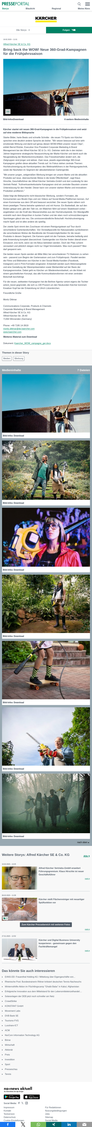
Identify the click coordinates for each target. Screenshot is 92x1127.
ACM (7, 1030)
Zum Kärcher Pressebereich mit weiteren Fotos (46, 924)
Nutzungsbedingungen (56, 1111)
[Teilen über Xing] (53, 1124)
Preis (7, 1055)
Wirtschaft (9, 1045)
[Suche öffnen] (79, 4)
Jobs (47, 1114)
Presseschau (11, 1069)
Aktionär (9, 1050)
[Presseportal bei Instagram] (26, 1103)
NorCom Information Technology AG (22, 1035)
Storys (5, 8)
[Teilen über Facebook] (7, 1124)
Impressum (9, 1107)
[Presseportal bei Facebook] (18, 1103)
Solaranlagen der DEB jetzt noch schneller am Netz (29, 996)
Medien (6, 358)
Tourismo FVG (12, 1020)
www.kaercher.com (12, 332)
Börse (8, 1040)
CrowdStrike (11, 1001)
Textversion (9, 1114)
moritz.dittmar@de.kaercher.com (19, 329)
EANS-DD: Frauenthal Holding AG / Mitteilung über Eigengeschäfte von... (40, 977)
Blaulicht (30, 8)
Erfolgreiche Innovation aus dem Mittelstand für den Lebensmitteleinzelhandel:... (43, 991)
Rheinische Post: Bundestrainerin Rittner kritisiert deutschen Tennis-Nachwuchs (43, 982)
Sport (7, 1064)
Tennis (8, 1074)
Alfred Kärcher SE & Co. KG (16, 44)
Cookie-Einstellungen (14, 1120)
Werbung (18, 358)
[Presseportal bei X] (22, 1103)
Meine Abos (84, 8)
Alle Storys (23, 30)
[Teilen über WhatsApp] (38, 1124)
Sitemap (49, 1117)
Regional (56, 8)
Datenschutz (10, 1117)
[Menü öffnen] (87, 4)
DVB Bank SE (11, 1016)
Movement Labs (12, 1011)
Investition (10, 1059)
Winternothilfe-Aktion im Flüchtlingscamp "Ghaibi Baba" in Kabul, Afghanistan (42, 986)
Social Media (51, 1120)
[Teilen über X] (23, 1124)
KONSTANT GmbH (14, 1006)
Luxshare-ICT (11, 1025)
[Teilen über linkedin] (69, 1124)
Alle (86, 856)
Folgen (69, 30)
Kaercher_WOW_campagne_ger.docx (32, 343)
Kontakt (7, 1111)
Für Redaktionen (53, 1107)
